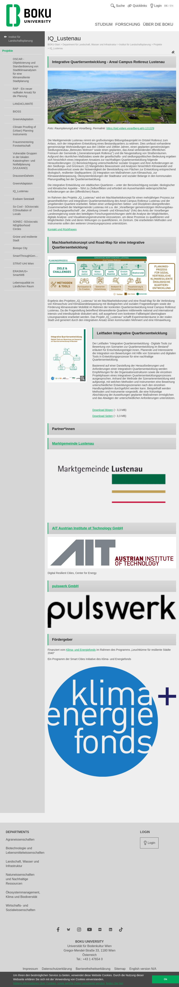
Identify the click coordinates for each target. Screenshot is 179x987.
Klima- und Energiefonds (81, 649)
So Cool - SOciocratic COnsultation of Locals (26, 210)
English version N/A (142, 968)
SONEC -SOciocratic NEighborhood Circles (25, 225)
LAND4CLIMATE (23, 103)
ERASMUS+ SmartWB (20, 273)
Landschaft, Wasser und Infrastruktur (22, 864)
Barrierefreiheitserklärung (93, 968)
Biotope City (20, 248)
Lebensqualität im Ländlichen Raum (23, 284)
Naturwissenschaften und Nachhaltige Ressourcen (20, 879)
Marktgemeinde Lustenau (73, 443)
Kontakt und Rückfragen (62, 229)
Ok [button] (165, 979)
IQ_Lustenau (20, 191)
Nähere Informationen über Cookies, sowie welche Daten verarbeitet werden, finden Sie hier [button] (68, 983)
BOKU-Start (54, 44)
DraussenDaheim (23, 175)
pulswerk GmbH (65, 586)
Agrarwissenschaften (20, 839)
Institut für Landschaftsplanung (20, 38)
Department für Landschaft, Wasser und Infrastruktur (90, 44)
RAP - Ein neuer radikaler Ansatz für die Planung (24, 92)
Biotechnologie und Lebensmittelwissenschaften (25, 850)
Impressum (30, 968)
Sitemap (120, 968)
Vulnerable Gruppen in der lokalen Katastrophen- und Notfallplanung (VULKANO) (25, 161)
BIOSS (17, 111)
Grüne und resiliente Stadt (25, 238)
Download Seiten (102, 415)
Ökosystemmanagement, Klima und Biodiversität (23, 894)
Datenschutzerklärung (57, 968)
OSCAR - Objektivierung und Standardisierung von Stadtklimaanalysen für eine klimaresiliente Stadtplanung (25, 70)
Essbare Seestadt (23, 198)
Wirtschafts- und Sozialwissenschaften (20, 908)
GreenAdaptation (23, 119)
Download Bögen (102, 410)
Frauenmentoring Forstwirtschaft (23, 143)
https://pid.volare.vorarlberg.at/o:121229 (130, 128)
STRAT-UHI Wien (23, 263)
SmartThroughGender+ (26, 255)
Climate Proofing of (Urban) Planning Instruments (24, 130)
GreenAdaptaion (23, 183)
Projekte (7, 50)
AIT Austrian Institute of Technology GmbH (87, 528)
